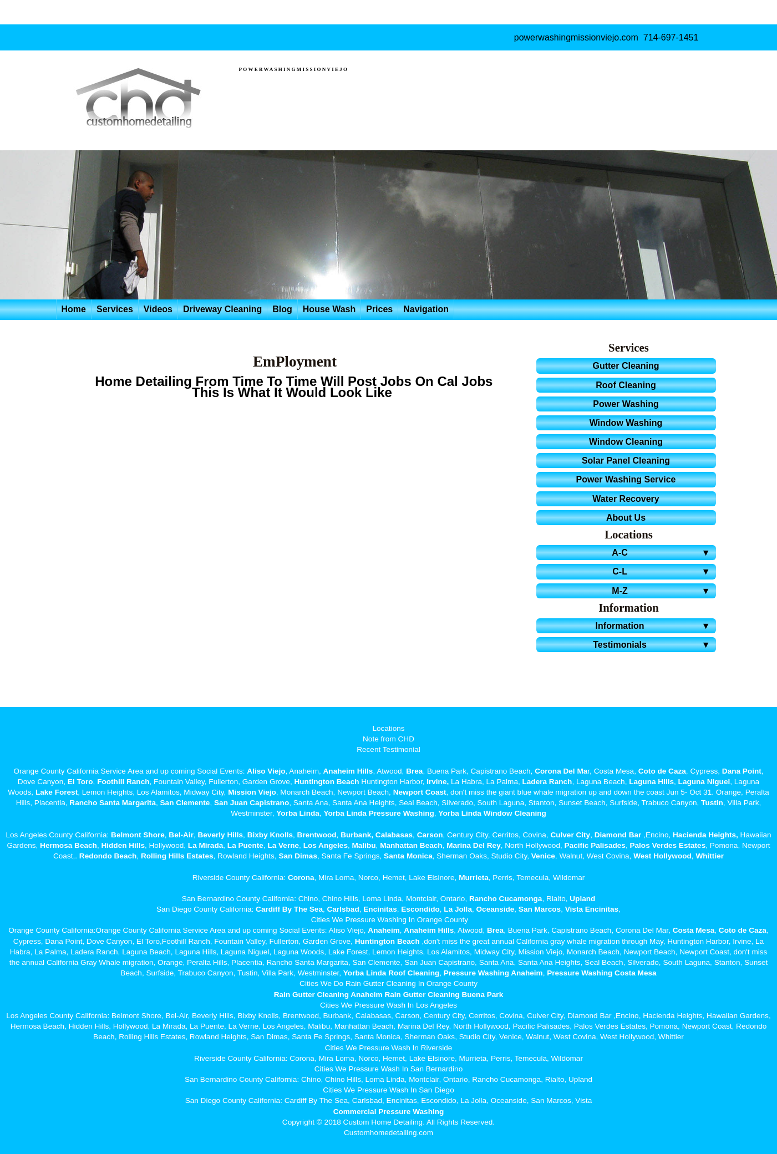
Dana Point (741, 771)
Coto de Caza (662, 771)
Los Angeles (325, 845)
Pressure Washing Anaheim (493, 973)
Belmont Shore (138, 835)
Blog (282, 309)
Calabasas (394, 835)
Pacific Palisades (595, 845)
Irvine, (437, 781)
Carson (430, 835)
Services (115, 309)
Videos (158, 309)
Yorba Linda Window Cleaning (492, 813)
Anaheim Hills (348, 771)
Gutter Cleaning (625, 365)
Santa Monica (408, 856)
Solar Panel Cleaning (626, 460)
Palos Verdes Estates (667, 845)
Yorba (286, 813)
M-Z (662, 591)
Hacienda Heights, (705, 835)
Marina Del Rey (473, 845)
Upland (582, 898)
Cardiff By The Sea (289, 909)
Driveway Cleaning (222, 309)
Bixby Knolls (270, 835)
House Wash (329, 309)
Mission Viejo (252, 792)
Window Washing (626, 423)
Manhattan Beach (411, 845)
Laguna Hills (651, 781)
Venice (543, 856)
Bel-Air (181, 835)
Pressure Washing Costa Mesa (601, 973)
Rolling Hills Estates (177, 856)
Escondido (419, 909)
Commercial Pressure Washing (388, 1111)
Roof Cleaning (626, 385)
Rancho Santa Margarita (112, 803)
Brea (414, 771)
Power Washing (626, 404)
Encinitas (380, 909)
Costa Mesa (694, 930)
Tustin (711, 803)
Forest (66, 792)
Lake (43, 792)
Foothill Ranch (123, 781)
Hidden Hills (123, 845)
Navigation (426, 309)
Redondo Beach (107, 856)
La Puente (245, 845)
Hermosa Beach (68, 845)
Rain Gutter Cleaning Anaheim (328, 994)
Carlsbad (343, 909)
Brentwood (317, 835)
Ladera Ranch (547, 781)
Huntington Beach (326, 781)
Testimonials (653, 644)
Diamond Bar (618, 835)
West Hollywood (662, 856)
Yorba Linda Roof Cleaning (391, 973)
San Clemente (185, 803)
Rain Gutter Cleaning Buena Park (443, 994)
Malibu (364, 845)
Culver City (570, 835)
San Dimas (297, 856)
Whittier (709, 856)
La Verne (283, 845)
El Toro (79, 781)
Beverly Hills (219, 835)
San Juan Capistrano (251, 803)
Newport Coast (419, 792)
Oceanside (495, 909)
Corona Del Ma (561, 771)
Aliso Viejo (266, 771)
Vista (574, 909)
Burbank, (357, 835)
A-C (662, 552)
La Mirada (205, 845)
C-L (662, 571)
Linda (309, 813)
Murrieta (474, 877)
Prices (379, 309)
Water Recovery (625, 499)
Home (74, 309)
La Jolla (458, 909)
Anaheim (383, 930)
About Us (626, 517)
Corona (301, 877)
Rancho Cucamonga (505, 898)
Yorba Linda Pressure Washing (378, 813)
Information (655, 626)
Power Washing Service (626, 479)
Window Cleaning (626, 441)
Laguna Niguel (704, 781)
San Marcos (540, 909)
